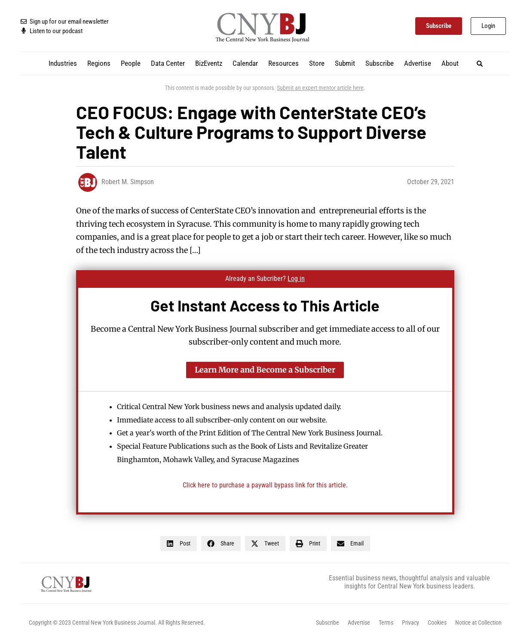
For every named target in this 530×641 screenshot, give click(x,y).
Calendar (245, 63)
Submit (345, 63)
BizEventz (208, 63)
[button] (479, 63)
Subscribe (379, 63)
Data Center (168, 63)
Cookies (437, 622)
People (131, 63)
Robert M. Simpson (127, 182)
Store (317, 63)
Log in (296, 278)
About (450, 63)
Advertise (417, 63)
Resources (283, 63)
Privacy (410, 622)
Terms (386, 622)
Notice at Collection (478, 622)
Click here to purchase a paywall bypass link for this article (264, 485)
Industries (63, 63)
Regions (98, 63)
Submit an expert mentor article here (320, 87)
